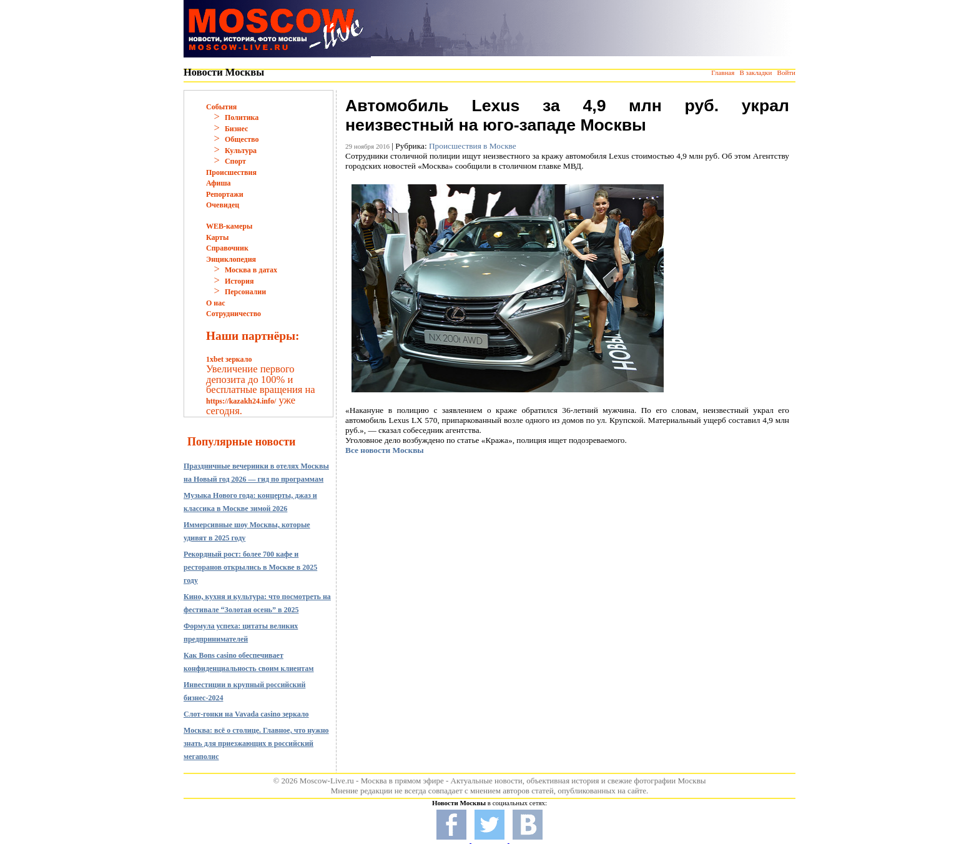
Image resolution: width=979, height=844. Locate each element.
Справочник (227, 248)
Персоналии (245, 291)
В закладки (755, 72)
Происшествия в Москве (472, 146)
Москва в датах (251, 270)
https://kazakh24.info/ (241, 401)
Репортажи (225, 194)
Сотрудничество (233, 313)
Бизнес (236, 128)
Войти (786, 72)
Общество (242, 139)
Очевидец (222, 205)
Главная (722, 72)
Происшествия (231, 172)
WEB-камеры (229, 226)
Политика (241, 117)
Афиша (218, 183)
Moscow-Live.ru (327, 780)
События (221, 106)
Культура (241, 150)
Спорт (235, 161)
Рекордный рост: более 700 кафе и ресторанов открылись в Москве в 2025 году (250, 567)
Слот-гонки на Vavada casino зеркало (246, 714)
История (239, 281)
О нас (215, 303)
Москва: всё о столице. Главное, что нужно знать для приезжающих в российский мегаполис (256, 743)
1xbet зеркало (229, 359)
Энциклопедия (231, 259)
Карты (217, 237)
